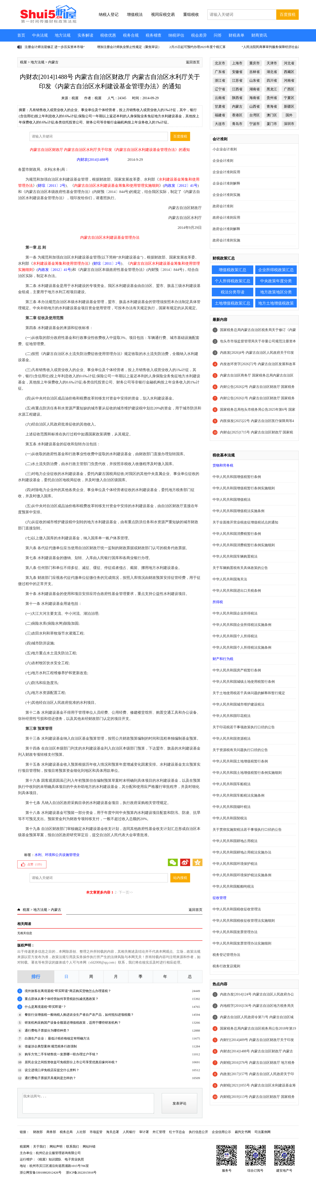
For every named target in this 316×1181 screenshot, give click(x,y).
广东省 (220, 72)
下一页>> (126, 892)
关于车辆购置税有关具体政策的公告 (240, 568)
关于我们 (39, 1146)
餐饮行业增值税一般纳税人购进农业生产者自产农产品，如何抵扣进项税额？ (79, 1014)
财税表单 (236, 35)
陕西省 (237, 98)
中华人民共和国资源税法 (232, 738)
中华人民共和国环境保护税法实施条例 (242, 875)
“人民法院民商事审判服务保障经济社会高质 (273, 47)
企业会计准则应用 (226, 172)
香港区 (237, 115)
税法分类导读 (232, 292)
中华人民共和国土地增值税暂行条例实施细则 (247, 773)
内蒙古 (53, 62)
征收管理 (219, 898)
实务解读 (85, 35)
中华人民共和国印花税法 (232, 716)
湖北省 (272, 72)
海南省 (254, 98)
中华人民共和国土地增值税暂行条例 (240, 761)
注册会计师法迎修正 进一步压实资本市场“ (55, 47)
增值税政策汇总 (232, 270)
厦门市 (272, 124)
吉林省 (254, 72)
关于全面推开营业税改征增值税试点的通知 (245, 522)
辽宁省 (220, 89)
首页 (21, 35)
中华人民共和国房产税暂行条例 (237, 670)
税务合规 (131, 35)
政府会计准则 (223, 206)
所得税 (218, 602)
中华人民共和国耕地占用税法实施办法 (242, 852)
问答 (218, 35)
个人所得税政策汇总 (232, 281)
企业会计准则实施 (226, 195)
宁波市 (254, 124)
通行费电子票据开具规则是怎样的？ (50, 1078)
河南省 (289, 80)
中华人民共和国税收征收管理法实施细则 (244, 920)
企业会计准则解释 (226, 183)
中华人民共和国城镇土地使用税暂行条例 (244, 682)
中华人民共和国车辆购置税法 (235, 556)
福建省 (220, 115)
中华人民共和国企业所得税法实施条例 (242, 625)
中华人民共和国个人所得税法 (235, 636)
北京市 (220, 63)
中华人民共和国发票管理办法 (235, 932)
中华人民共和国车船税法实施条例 (238, 795)
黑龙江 (272, 89)
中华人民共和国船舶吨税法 (233, 886)
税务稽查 (153, 35)
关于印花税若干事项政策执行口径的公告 (244, 727)
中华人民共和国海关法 (230, 579)
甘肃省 (220, 106)
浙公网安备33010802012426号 (40, 1172)
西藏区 (289, 72)
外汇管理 (159, 1132)
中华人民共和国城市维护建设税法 (238, 704)
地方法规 (63, 35)
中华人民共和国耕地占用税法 (235, 841)
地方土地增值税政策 (276, 303)
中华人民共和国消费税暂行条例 (237, 534)
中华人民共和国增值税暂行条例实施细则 (244, 488)
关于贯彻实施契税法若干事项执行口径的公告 (247, 829)
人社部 (81, 1132)
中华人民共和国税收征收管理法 (237, 909)
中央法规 (40, 35)
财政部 (38, 1132)
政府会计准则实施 (226, 240)
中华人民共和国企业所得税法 (235, 613)
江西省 (237, 89)
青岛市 (237, 124)
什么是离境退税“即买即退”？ (45, 1007)
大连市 (220, 124)
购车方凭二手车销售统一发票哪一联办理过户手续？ (62, 1054)
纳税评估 (176, 35)
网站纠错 (89, 1146)
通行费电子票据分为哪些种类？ (47, 1030)
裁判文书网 (243, 1132)
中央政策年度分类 (276, 281)
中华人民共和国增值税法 (232, 499)
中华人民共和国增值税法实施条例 (238, 511)
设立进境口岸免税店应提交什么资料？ (52, 1070)
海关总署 (112, 1132)
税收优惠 (108, 35)
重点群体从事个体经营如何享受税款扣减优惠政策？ (62, 999)
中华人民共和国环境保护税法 (235, 864)
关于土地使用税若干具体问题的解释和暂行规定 (249, 693)
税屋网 (24, 1146)
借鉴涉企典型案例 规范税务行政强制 (51, 1046)
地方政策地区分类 (276, 292)
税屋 (23, 62)
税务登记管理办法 (226, 955)
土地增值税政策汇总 (232, 303)
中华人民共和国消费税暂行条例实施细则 (244, 545)
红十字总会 (177, 1132)
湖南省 (254, 89)
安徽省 (237, 72)
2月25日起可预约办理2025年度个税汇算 (197, 47)
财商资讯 (259, 35)
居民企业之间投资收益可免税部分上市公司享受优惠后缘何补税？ (71, 1062)
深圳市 (289, 124)
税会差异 (199, 35)
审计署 (144, 1132)
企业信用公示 (221, 1132)
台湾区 (254, 115)
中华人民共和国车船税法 (232, 784)
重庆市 (254, 63)
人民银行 (129, 1132)
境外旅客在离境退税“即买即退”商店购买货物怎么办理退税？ (68, 991)
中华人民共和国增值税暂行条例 (237, 477)
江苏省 (237, 80)
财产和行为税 (223, 659)
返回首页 (193, 62)
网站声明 (56, 1146)
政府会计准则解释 (226, 229)
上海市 (237, 63)
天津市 (272, 63)
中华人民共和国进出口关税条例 (237, 590)
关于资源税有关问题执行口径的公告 (240, 750)
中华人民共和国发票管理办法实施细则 (242, 943)
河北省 (289, 63)
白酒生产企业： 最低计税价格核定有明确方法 (57, 1038)
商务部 (51, 1132)
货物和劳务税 (223, 465)
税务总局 (66, 1132)
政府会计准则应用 (226, 217)
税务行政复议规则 (226, 966)
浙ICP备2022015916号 (81, 1172)
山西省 (254, 106)
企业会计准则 (223, 161)
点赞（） (35, 864)
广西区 (289, 89)
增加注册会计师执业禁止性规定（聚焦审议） (129, 47)
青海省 (272, 106)
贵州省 (272, 98)
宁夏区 (289, 98)
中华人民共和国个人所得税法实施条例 (242, 647)
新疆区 (289, 106)
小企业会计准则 (225, 149)
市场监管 (96, 1132)
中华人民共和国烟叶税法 (232, 807)
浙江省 (220, 80)
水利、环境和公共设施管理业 (57, 855)
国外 (289, 115)
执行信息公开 (198, 1132)
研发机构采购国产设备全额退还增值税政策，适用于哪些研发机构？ (73, 1022)
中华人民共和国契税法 (230, 818)
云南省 (220, 98)
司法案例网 (263, 1132)
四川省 (272, 80)
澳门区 (272, 115)
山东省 (254, 80)
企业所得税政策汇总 (276, 270)
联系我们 (72, 1146)
